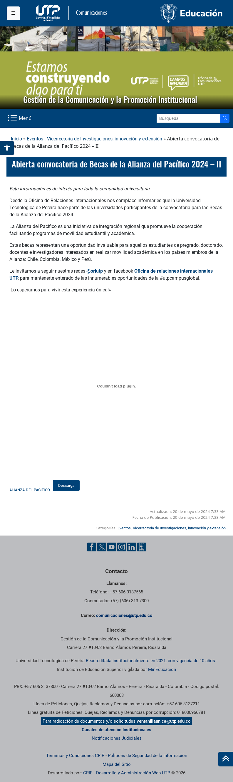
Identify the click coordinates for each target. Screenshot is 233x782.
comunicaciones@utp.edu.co (124, 615)
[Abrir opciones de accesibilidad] (7, 148)
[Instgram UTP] (121, 547)
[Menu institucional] (13, 13)
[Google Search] (188, 118)
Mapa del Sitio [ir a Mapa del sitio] (117, 764)
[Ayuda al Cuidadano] (141, 547)
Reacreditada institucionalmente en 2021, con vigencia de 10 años (150, 660)
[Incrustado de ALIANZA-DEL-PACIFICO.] (116, 386)
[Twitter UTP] (101, 547)
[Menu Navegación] (20, 118)
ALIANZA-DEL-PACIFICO (29, 490)
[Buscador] (224, 118)
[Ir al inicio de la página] (225, 759)
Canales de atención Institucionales (116, 729)
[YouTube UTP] (111, 547)
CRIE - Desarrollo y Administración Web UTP (126, 773)
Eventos (35, 139)
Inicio (16, 139)
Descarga (66, 485)
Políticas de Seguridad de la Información (147, 755)
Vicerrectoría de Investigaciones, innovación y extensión (104, 139)
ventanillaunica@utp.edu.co (163, 721)
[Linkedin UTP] (131, 547)
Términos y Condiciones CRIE (75, 755)
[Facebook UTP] (91, 547)
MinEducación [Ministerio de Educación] (162, 669)
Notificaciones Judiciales (117, 738)
